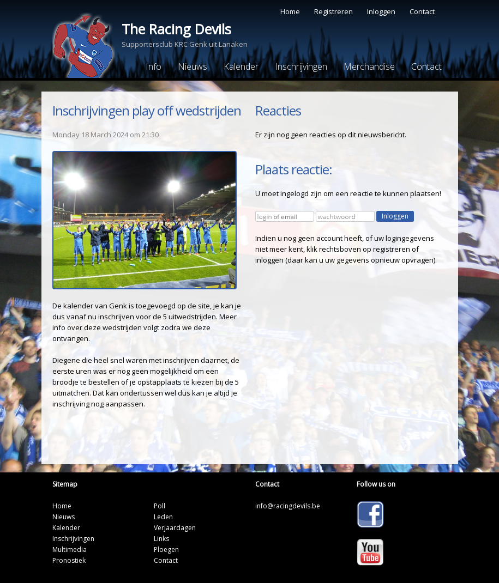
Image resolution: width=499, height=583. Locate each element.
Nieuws (192, 66)
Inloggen (381, 11)
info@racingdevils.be (287, 506)
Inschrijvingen (301, 66)
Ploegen (166, 549)
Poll (159, 506)
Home (290, 11)
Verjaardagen (175, 527)
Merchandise (369, 66)
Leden (163, 516)
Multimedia (69, 549)
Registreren (333, 11)
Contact (422, 11)
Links (161, 538)
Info (153, 66)
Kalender (241, 66)
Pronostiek (69, 560)
